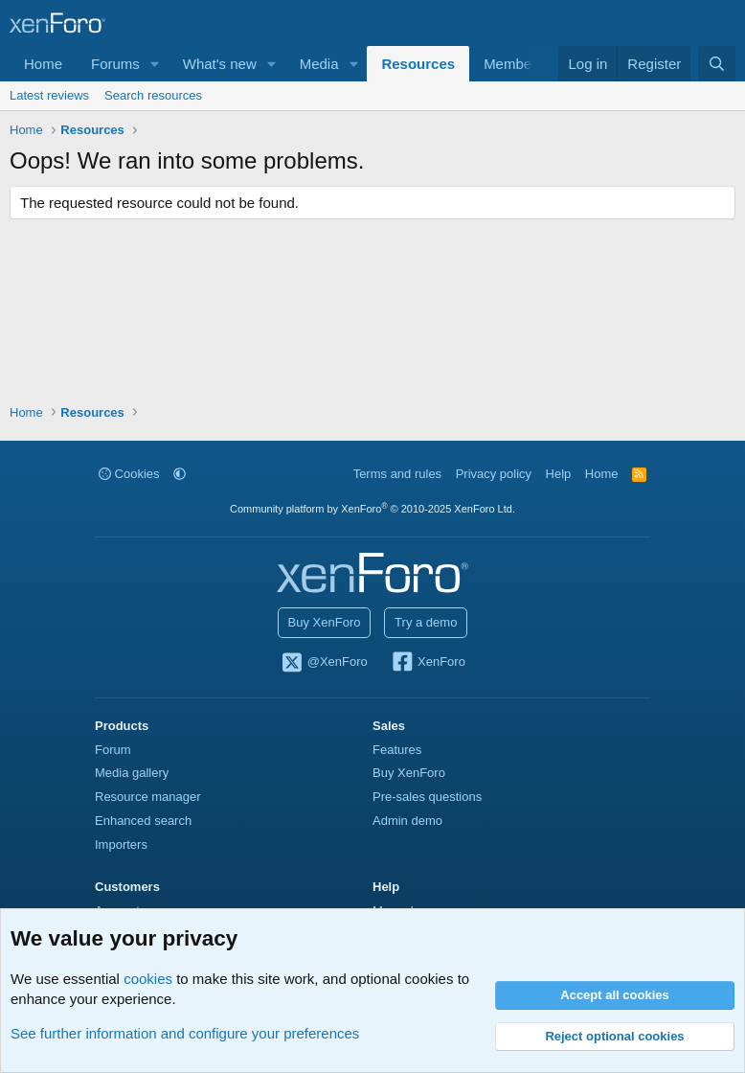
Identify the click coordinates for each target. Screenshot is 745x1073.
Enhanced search (143, 820)
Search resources (153, 95)
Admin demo (407, 820)
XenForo (427, 663)
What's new (220, 64)
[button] (155, 63)
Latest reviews (49, 95)
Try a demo (426, 622)
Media (319, 64)
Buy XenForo (324, 622)
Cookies (129, 474)
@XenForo (324, 663)
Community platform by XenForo (372, 508)
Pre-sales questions (427, 796)
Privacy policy (493, 474)
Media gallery (132, 772)
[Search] (716, 63)
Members (514, 64)
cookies (148, 978)
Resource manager (148, 796)
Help (559, 474)
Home (43, 64)
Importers (121, 844)
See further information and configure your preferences (185, 1033)
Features (396, 749)
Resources (418, 64)
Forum (113, 749)
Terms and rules (397, 474)
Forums (115, 64)
